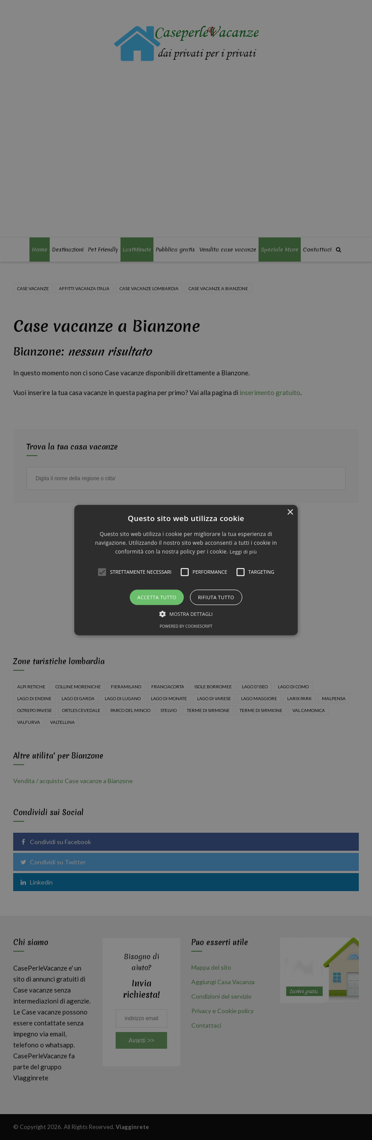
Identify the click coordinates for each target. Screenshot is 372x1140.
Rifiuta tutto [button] (216, 597)
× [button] (290, 512)
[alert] (186, 570)
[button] (186, 570)
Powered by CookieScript (186, 626)
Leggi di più (243, 552)
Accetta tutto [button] (156, 597)
